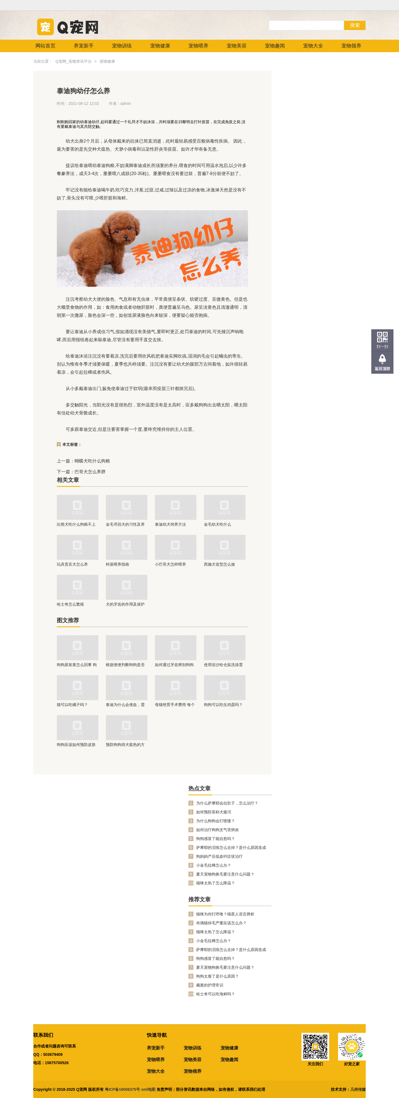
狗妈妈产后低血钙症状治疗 (219, 856)
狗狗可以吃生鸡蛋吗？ (223, 704)
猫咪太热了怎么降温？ (215, 883)
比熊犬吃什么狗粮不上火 (76, 524)
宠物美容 (237, 46)
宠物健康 (160, 46)
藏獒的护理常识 (209, 985)
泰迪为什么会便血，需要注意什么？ (125, 704)
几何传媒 (358, 1089)
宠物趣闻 (275, 46)
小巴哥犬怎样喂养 (170, 564)
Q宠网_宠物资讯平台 (73, 61)
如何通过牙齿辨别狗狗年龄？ (174, 664)
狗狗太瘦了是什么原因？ (217, 976)
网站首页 (45, 46)
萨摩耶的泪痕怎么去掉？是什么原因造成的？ (231, 847)
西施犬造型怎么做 (219, 564)
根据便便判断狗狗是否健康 (125, 664)
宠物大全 (313, 46)
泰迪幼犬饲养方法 (170, 524)
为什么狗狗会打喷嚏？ (215, 821)
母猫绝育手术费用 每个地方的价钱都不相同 (175, 704)
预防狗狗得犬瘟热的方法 (125, 744)
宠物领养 (351, 46)
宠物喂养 (198, 46)
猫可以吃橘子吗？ (72, 704)
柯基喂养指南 (117, 564)
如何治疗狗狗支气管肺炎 (217, 830)
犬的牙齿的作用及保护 (125, 604)
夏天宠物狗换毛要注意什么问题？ (225, 874)
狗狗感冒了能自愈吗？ (215, 838)
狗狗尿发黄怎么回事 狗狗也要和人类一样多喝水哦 (77, 664)
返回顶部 (382, 368)
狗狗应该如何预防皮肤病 (76, 744)
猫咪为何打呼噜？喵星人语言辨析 (225, 914)
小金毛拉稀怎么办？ (213, 865)
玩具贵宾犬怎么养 (72, 564)
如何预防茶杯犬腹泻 (213, 812)
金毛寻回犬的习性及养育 (125, 524)
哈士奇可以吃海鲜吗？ (215, 994)
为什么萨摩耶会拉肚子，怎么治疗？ (227, 803)
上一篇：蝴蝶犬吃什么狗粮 (83, 461)
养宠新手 (84, 46)
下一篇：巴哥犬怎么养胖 (81, 471)
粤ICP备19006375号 (122, 1089)
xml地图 (149, 1089)
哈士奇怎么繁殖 (70, 604)
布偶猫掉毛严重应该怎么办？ (221, 923)
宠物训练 (122, 46)
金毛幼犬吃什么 (217, 524)
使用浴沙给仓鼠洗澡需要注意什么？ (223, 664)
